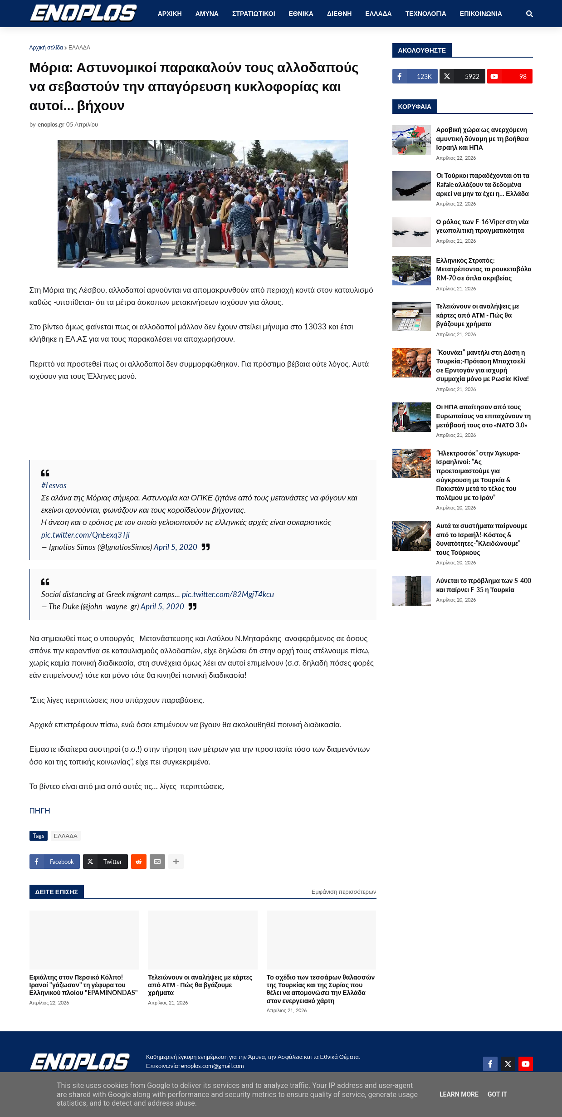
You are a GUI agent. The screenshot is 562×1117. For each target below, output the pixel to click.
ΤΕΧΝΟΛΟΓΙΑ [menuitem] (426, 13)
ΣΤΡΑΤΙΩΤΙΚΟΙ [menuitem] (253, 13)
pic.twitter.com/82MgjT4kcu (228, 594)
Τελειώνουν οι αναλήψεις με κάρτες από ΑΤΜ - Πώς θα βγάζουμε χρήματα (200, 985)
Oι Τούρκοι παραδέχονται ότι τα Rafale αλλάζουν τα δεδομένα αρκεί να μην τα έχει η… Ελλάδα (483, 184)
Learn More (459, 1094)
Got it (497, 1094)
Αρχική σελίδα (46, 47)
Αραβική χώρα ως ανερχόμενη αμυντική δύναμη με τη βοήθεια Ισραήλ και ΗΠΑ (482, 138)
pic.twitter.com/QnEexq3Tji (85, 534)
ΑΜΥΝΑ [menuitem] (207, 13)
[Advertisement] (194, 427)
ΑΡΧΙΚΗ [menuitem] (170, 13)
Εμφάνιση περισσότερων (344, 891)
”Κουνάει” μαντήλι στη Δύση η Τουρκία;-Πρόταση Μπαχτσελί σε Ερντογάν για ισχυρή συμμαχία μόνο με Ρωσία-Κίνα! (482, 365)
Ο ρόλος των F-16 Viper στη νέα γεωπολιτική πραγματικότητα (482, 226)
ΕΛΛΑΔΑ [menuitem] (378, 13)
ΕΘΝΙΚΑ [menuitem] (301, 13)
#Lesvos (54, 485)
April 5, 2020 (175, 547)
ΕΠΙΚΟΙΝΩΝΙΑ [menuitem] (481, 13)
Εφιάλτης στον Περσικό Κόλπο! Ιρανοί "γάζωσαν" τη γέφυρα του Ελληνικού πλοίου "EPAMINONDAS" (83, 985)
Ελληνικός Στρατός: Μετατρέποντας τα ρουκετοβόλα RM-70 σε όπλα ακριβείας (484, 269)
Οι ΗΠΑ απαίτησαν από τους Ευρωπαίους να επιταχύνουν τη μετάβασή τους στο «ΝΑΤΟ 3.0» (483, 415)
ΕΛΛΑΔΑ (79, 47)
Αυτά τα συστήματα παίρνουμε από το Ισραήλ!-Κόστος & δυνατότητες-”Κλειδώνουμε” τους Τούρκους (482, 539)
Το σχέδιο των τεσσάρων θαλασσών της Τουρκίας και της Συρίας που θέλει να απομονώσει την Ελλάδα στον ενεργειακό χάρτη (321, 988)
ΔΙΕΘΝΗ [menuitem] (339, 13)
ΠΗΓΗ (39, 810)
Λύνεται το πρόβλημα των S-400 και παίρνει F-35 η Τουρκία (483, 585)
